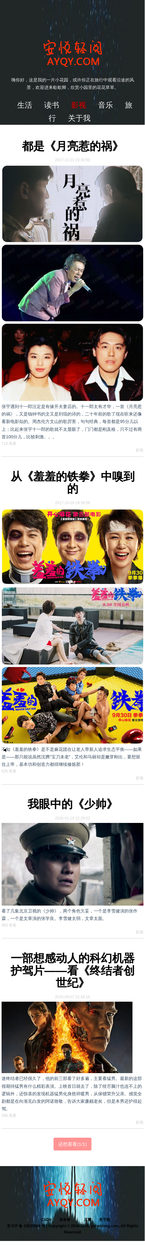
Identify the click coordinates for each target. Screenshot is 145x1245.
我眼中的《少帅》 (73, 804)
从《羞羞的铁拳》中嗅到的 (73, 482)
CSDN (46, 1220)
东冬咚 (64, 1220)
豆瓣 (87, 1220)
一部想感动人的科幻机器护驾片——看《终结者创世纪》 (73, 970)
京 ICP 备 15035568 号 (26, 1226)
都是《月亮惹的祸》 (72, 146)
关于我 (104, 1220)
